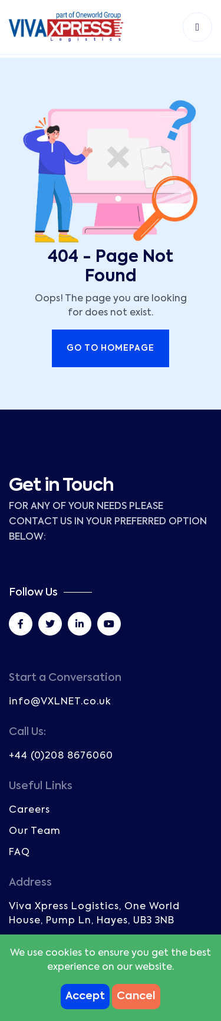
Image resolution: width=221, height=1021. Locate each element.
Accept (85, 996)
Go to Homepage (110, 348)
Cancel (136, 996)
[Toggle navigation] (197, 27)
